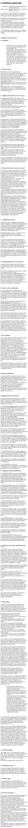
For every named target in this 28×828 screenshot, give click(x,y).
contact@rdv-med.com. (6, 826)
